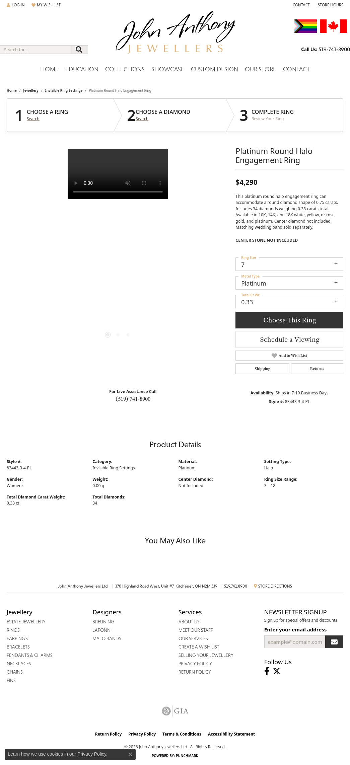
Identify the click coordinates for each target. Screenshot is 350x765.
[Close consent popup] (130, 754)
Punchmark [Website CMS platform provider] (187, 755)
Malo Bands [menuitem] (106, 638)
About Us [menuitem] (189, 621)
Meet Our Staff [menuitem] (196, 630)
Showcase (167, 69)
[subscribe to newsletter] (334, 641)
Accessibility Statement (231, 734)
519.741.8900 (235, 586)
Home (49, 69)
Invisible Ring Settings (63, 90)
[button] (16, 5)
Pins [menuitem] (11, 680)
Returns (317, 368)
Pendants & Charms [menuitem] (30, 655)
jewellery (31, 90)
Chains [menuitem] (15, 672)
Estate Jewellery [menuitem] (26, 621)
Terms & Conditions (181, 734)
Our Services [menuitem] (193, 638)
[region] (117, 249)
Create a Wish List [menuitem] (199, 646)
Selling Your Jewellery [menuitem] (206, 655)
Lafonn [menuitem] (101, 630)
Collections (125, 69)
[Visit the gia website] (175, 711)
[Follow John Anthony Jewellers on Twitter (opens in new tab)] (277, 671)
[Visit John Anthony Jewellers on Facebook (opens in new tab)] (266, 671)
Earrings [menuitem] (17, 638)
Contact (296, 69)
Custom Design (214, 69)
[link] (300, 5)
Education (81, 69)
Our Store (260, 69)
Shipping (262, 368)
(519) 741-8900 (133, 398)
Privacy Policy (142, 734)
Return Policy (108, 734)
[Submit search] (79, 49)
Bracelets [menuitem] (18, 646)
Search (33, 119)
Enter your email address (295, 629)
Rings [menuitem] (13, 630)
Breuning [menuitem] (103, 621)
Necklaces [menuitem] (19, 663)
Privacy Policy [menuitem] (195, 663)
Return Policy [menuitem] (195, 672)
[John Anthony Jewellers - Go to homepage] (175, 36)
